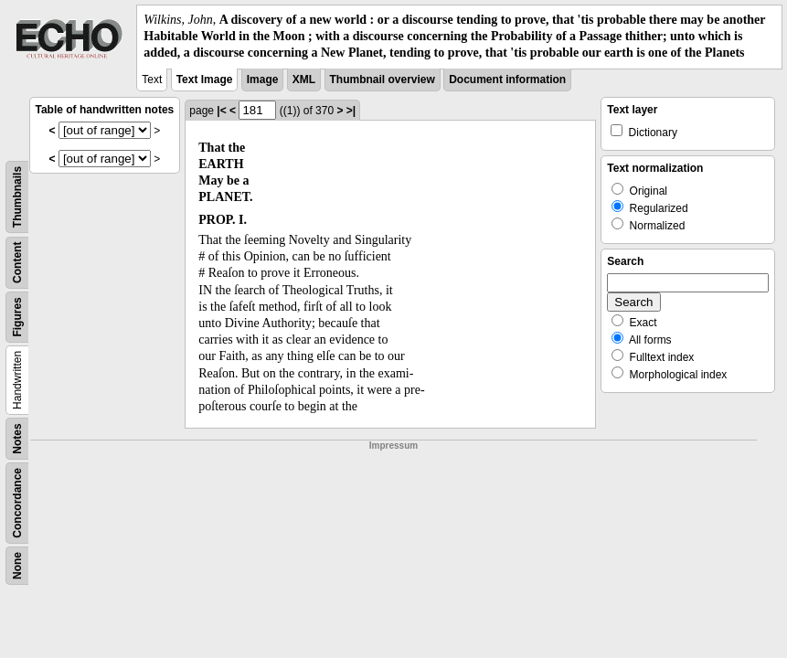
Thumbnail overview (382, 79)
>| (351, 110)
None (17, 565)
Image (263, 79)
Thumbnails (17, 196)
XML (303, 79)
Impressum (393, 445)
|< (221, 110)
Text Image (204, 79)
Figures (17, 316)
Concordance (17, 503)
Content (17, 261)
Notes (17, 438)
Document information (507, 79)
